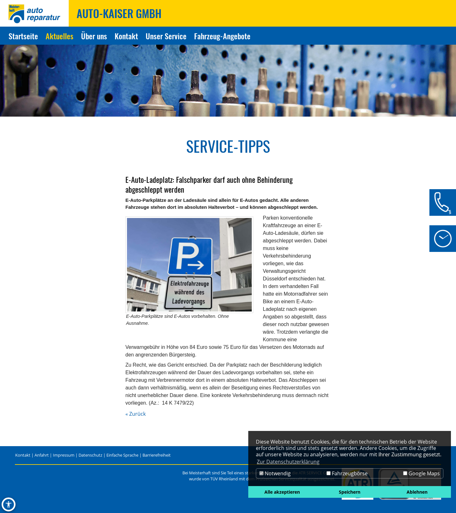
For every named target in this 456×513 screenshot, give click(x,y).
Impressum (63, 455)
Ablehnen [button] (417, 492)
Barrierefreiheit (156, 455)
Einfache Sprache (122, 455)
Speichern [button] (349, 492)
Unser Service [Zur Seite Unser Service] (166, 36)
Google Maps (421, 473)
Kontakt (22, 455)
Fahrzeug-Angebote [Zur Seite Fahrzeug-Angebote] (222, 36)
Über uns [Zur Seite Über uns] (94, 36)
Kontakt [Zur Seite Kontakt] (126, 36)
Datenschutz (90, 455)
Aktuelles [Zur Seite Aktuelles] (59, 36)
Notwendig (275, 473)
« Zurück (135, 413)
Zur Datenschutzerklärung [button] (288, 461)
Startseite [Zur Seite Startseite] (23, 36)
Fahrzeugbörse (347, 473)
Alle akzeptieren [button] (282, 492)
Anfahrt (42, 455)
